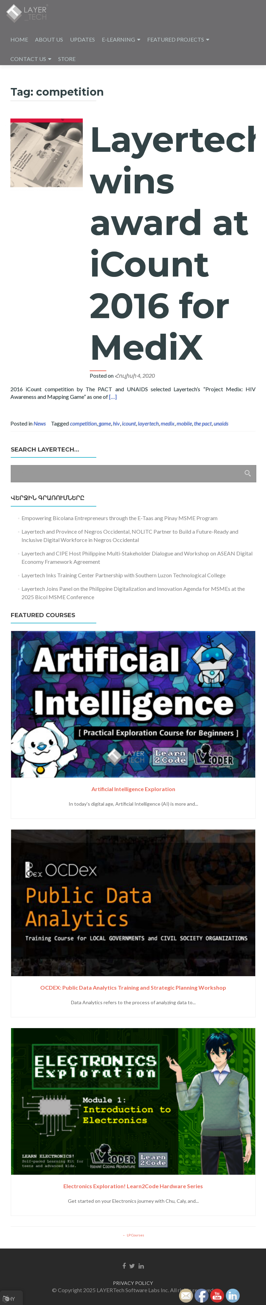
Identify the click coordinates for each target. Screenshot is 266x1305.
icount (129, 423)
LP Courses (135, 1235)
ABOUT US (49, 39)
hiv (116, 423)
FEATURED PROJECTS (175, 39)
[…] (113, 396)
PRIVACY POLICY (133, 1283)
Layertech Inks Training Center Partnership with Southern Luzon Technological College (123, 575)
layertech (148, 423)
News (40, 423)
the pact (203, 423)
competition (83, 423)
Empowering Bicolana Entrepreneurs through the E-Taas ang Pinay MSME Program (119, 518)
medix (168, 423)
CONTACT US (28, 58)
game (105, 423)
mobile (184, 423)
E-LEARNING (118, 39)
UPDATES (82, 39)
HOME (19, 39)
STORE (67, 58)
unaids (221, 423)
